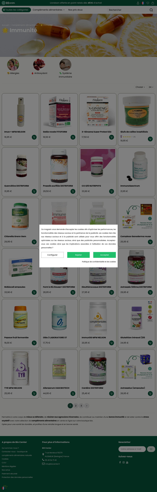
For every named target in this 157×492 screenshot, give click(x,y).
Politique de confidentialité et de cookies (99, 262)
